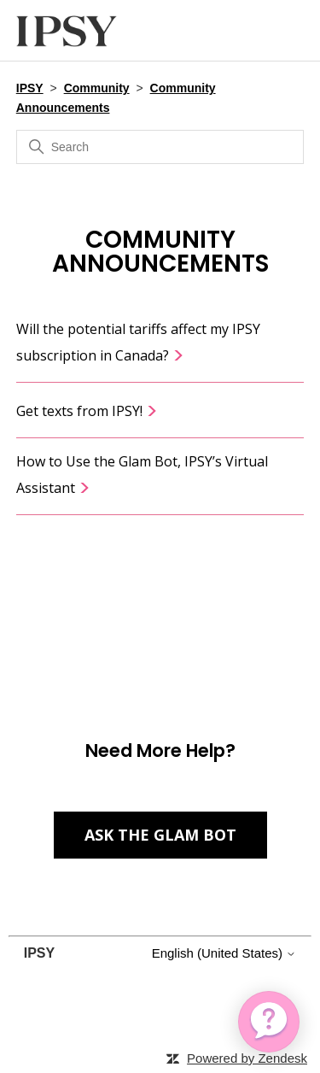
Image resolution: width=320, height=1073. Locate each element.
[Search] (160, 147)
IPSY (30, 88)
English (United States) (224, 953)
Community (97, 88)
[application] (269, 1021)
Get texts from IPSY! (87, 411)
